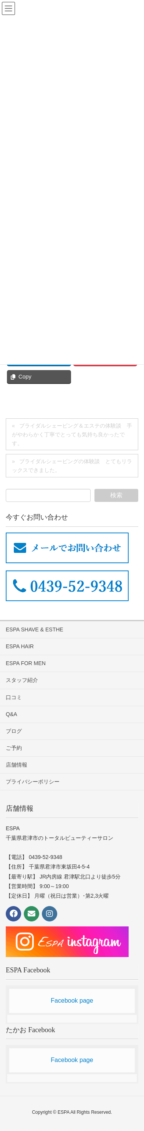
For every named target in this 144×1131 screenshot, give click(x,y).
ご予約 (14, 748)
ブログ (14, 731)
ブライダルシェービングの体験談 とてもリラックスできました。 (72, 465)
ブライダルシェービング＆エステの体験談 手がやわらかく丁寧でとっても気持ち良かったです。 (72, 434)
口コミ (14, 697)
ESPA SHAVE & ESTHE (34, 629)
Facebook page (72, 1000)
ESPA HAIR (20, 646)
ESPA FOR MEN (26, 663)
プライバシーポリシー (33, 782)
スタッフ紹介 (22, 680)
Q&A (11, 714)
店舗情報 (16, 765)
